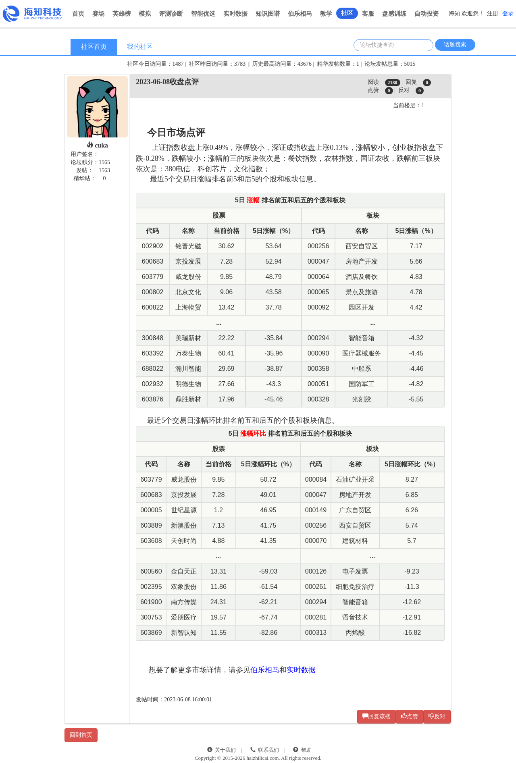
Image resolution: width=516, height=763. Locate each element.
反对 (437, 716)
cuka (97, 145)
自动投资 (426, 13)
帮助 (306, 750)
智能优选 (203, 13)
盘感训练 (394, 13)
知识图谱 (268, 13)
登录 (508, 13)
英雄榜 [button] (121, 13)
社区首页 (94, 46)
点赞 (409, 716)
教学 (326, 13)
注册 (492, 13)
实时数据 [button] (235, 13)
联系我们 (268, 750)
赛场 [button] (98, 13)
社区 (347, 13)
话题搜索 (455, 45)
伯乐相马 (300, 13)
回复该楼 (376, 716)
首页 (78, 13)
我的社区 (140, 46)
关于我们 (225, 750)
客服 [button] (368, 13)
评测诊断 (171, 13)
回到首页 (81, 735)
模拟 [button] (145, 13)
